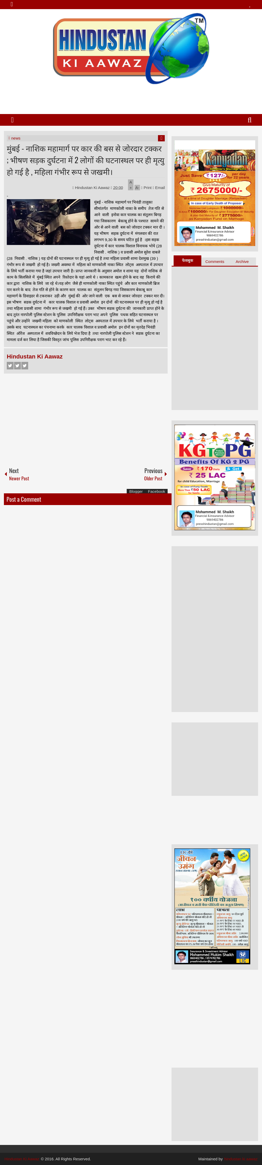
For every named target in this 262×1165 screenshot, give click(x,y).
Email (159, 187)
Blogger (136, 491)
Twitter (17, 365)
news (15, 138)
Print (146, 187)
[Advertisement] (131, 97)
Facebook (10, 365)
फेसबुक (187, 260)
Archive (242, 261)
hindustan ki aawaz (241, 1159)
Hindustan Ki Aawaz (93, 187)
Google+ (24, 365)
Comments (214, 261)
